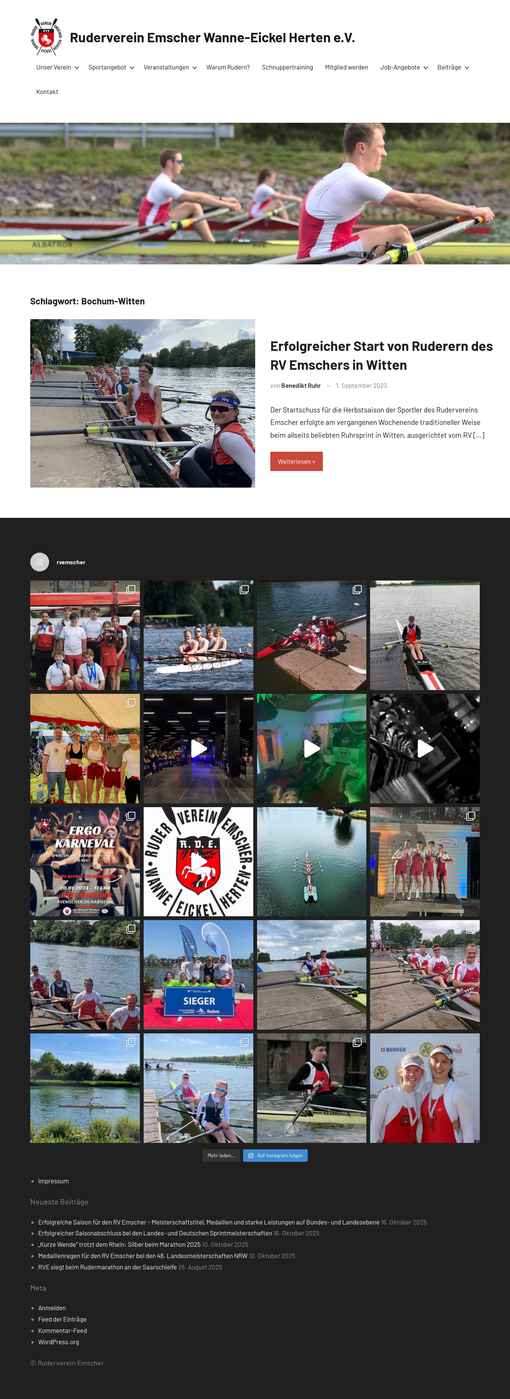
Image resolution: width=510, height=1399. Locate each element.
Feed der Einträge (62, 1319)
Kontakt (47, 91)
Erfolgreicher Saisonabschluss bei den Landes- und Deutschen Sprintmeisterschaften (155, 1233)
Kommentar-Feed (62, 1330)
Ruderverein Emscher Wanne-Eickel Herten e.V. (212, 37)
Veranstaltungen (169, 67)
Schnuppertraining (287, 67)
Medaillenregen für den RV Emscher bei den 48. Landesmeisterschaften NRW (143, 1255)
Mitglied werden (346, 67)
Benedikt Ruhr (301, 385)
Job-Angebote (402, 67)
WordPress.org (58, 1341)
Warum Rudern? (228, 67)
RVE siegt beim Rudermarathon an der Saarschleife (107, 1267)
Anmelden (52, 1307)
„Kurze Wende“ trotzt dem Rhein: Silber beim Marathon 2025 (119, 1244)
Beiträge (452, 67)
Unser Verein (56, 67)
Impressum (53, 1180)
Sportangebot (110, 67)
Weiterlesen (294, 461)
